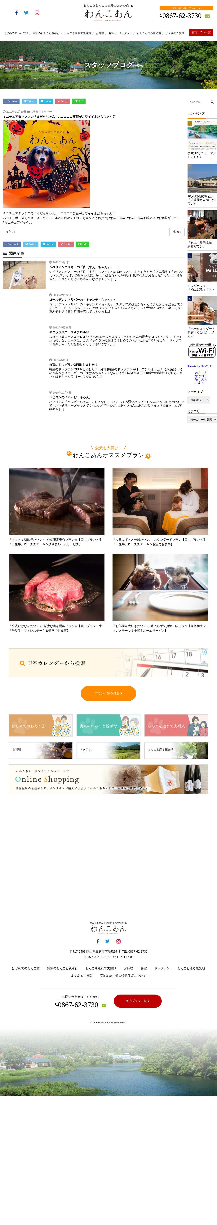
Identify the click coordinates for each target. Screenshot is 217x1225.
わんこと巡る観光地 (149, 33)
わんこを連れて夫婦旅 (77, 33)
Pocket (63, 101)
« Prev (10, 231)
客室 (111, 33)
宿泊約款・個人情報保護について (123, 979)
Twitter (29, 101)
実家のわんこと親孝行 (46, 33)
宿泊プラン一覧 (201, 32)
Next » (177, 231)
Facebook (11, 101)
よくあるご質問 (175, 33)
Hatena (46, 101)
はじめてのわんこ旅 (16, 33)
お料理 (100, 33)
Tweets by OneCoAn (200, 366)
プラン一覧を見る (108, 697)
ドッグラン (125, 33)
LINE (79, 101)
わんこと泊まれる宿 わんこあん (201, 377)
